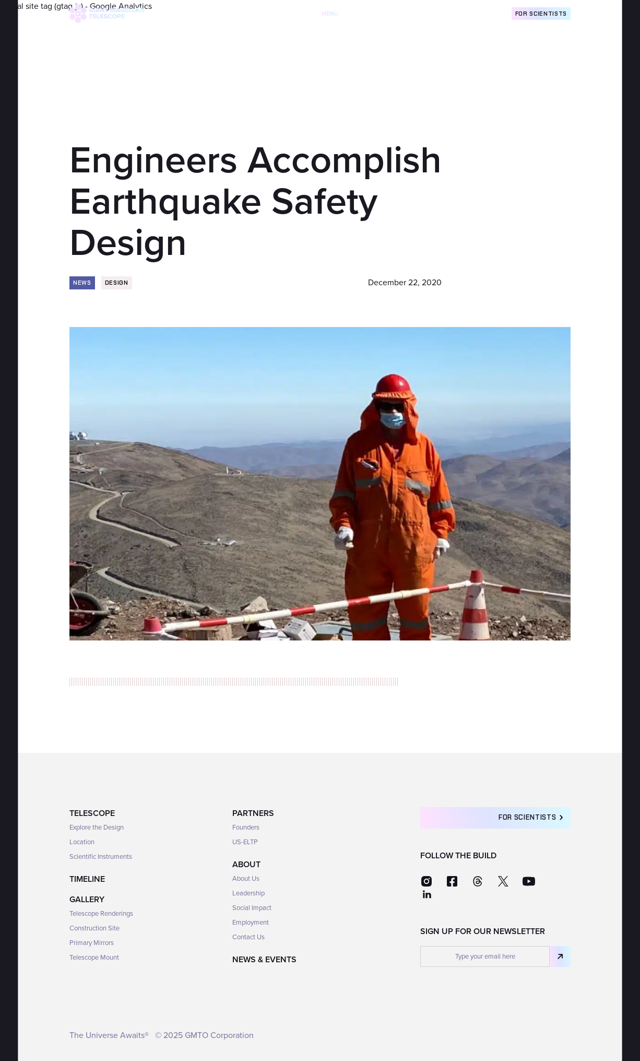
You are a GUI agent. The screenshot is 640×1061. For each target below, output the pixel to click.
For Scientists (541, 13)
